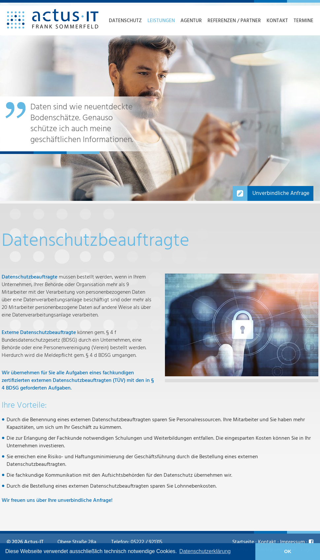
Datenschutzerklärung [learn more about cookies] (205, 551)
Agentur (191, 21)
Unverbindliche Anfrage (280, 193)
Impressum (292, 542)
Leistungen (161, 21)
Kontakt (277, 21)
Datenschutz (125, 21)
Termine (303, 21)
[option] (160, 102)
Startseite (243, 542)
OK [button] (287, 551)
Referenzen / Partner (234, 21)
